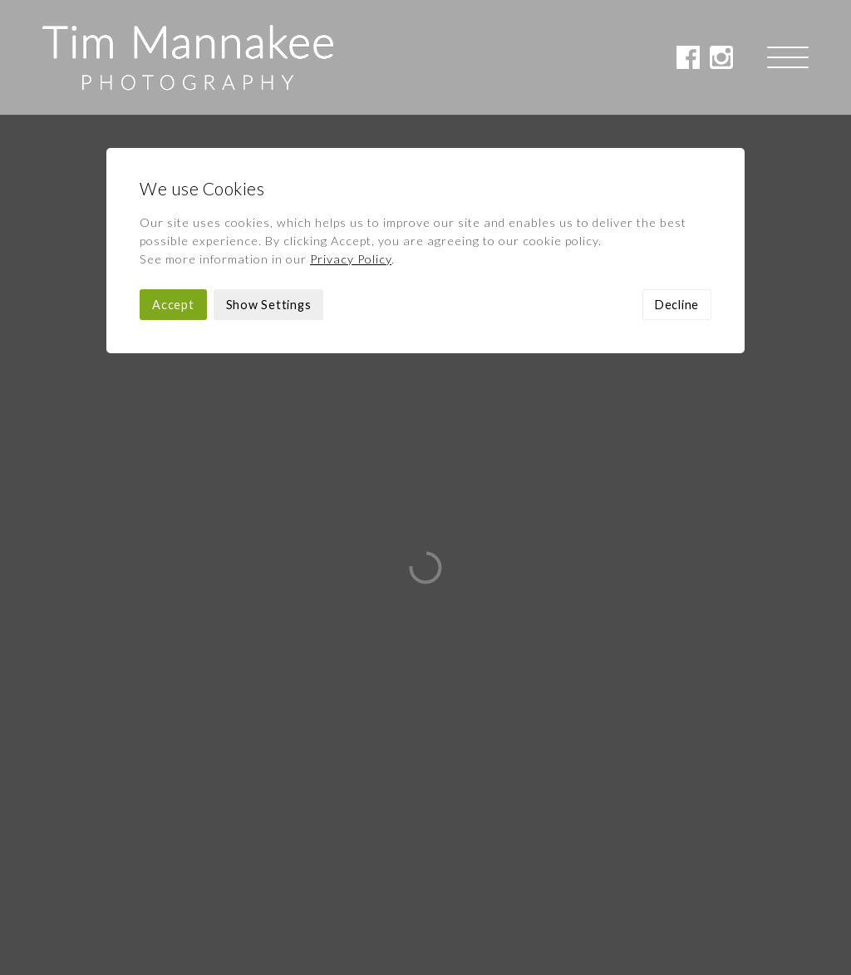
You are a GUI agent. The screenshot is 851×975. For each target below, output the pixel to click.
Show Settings (269, 190)
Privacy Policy (350, 144)
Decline (677, 190)
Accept (173, 190)
